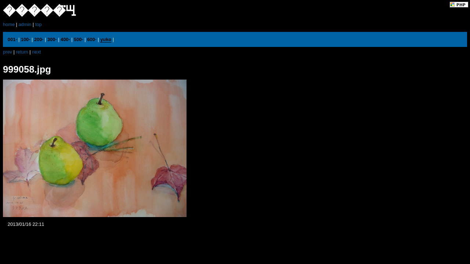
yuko (105, 39)
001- (12, 39)
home (9, 24)
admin (24, 24)
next (36, 52)
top (38, 24)
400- (65, 39)
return (22, 52)
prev (7, 52)
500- (78, 39)
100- (25, 39)
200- (39, 39)
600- (92, 39)
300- (52, 39)
